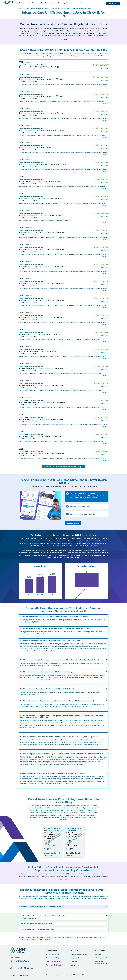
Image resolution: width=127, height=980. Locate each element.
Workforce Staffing (52, 958)
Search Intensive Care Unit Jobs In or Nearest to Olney (63, 466)
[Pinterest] (21, 968)
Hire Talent (32, 3)
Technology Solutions (65, 3)
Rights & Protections (61, 974)
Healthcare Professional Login (101, 962)
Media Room (75, 965)
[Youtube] (28, 968)
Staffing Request (101, 958)
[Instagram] (31, 968)
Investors (74, 961)
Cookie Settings (82, 974)
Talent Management (47, 3)
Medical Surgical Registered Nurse (30, 918)
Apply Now (112, 3)
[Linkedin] (18, 968)
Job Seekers (20, 3)
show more (105, 86)
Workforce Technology (54, 965)
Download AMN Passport (73, 523)
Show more (63, 879)
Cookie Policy (72, 974)
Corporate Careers (77, 958)
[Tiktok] (24, 968)
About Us (79, 3)
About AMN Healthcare (79, 954)
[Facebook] (11, 968)
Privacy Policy (50, 974)
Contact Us (99, 954)
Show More (63, 39)
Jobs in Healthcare (52, 954)
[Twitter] (14, 968)
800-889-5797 (20, 961)
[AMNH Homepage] (8, 2)
